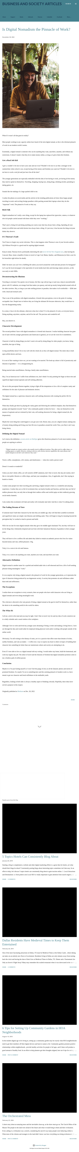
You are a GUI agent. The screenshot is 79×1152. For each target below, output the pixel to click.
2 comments (11, 967)
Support (13, 17)
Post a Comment (13, 1055)
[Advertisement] (31, 11)
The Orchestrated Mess (16, 1116)
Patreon (40, 17)
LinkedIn (49, 17)
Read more (73, 879)
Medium (20, 691)
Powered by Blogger (39, 1145)
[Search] (68, 4)
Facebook (59, 17)
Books (21, 17)
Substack (30, 17)
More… (69, 17)
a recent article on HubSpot (29, 439)
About (4, 17)
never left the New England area (53, 252)
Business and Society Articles (32, 4)
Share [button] (73, 699)
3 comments (11, 879)
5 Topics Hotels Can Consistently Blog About (30, 856)
